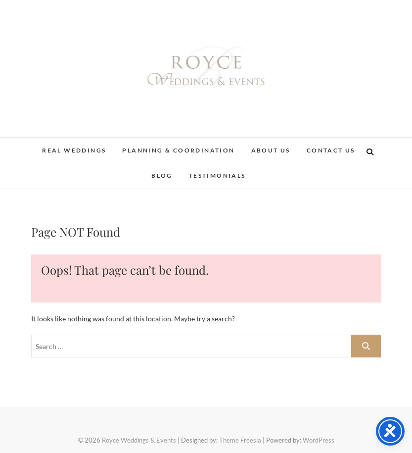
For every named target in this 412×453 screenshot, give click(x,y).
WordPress (318, 440)
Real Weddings (74, 150)
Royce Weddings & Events (139, 440)
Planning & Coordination (178, 150)
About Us (270, 150)
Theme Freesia (240, 440)
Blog (162, 175)
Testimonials (217, 175)
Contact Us (331, 150)
